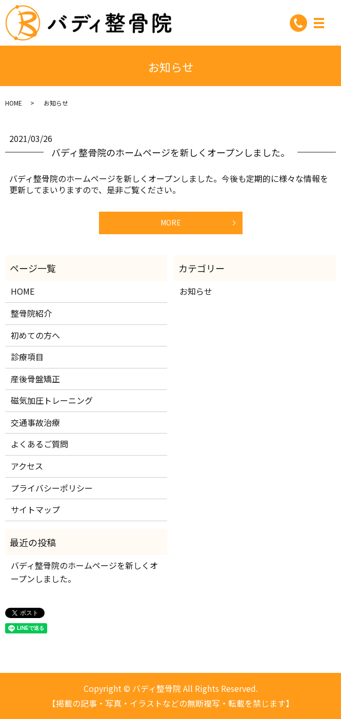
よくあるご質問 (39, 444)
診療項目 (27, 357)
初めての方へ (35, 335)
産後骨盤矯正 (35, 379)
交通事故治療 (35, 422)
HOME (13, 102)
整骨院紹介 (31, 313)
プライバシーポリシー (52, 488)
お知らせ (195, 291)
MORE (171, 222)
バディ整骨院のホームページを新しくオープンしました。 (170, 152)
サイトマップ (35, 509)
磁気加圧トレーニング (52, 400)
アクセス (27, 466)
